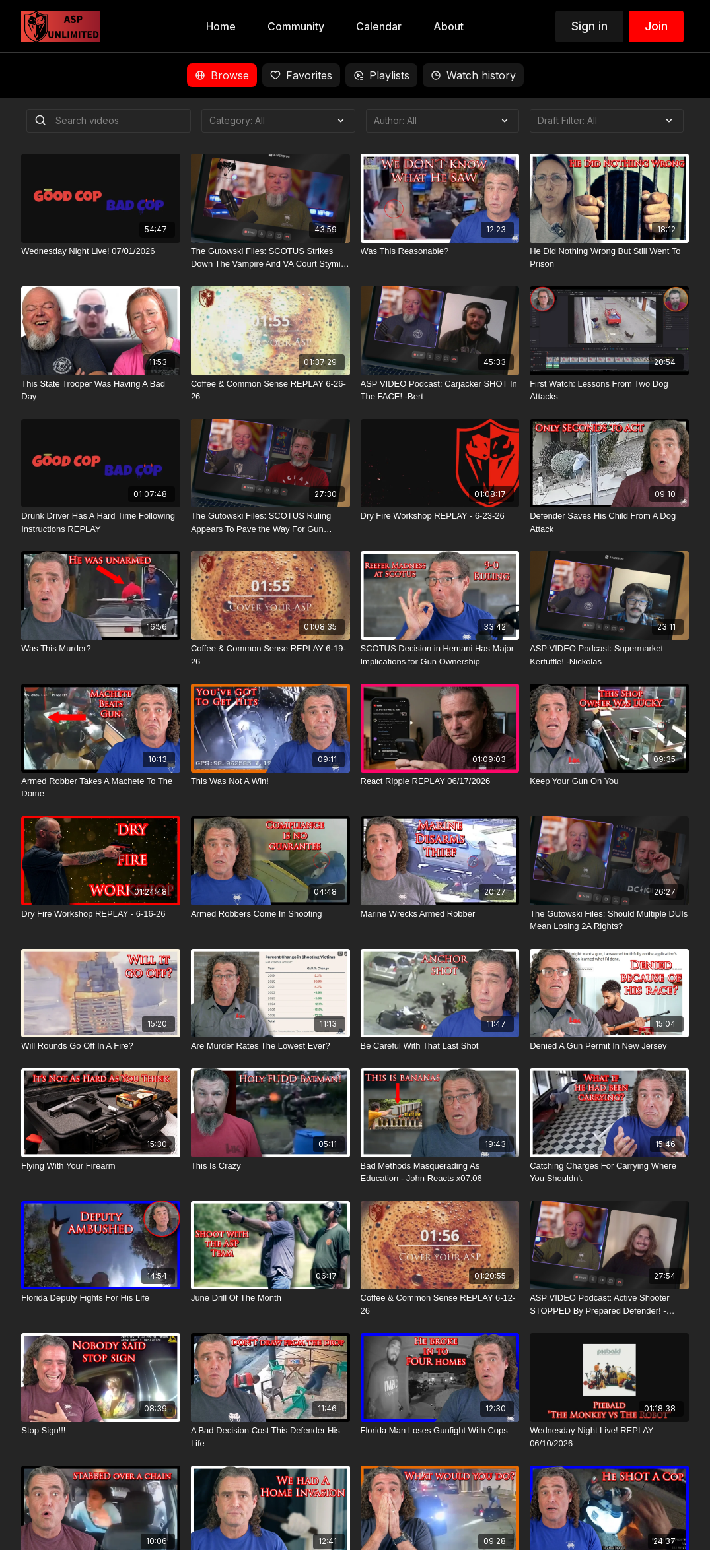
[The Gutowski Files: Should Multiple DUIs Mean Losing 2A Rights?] (609, 920)
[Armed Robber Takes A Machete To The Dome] (100, 787)
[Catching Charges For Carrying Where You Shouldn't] (609, 1172)
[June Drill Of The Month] (270, 1298)
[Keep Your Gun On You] (609, 781)
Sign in (589, 26)
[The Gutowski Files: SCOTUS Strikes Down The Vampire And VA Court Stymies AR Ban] (270, 258)
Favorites (301, 75)
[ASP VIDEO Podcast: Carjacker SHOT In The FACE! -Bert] (440, 390)
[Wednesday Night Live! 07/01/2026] (100, 251)
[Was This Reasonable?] (440, 251)
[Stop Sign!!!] (100, 1430)
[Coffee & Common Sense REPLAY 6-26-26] (270, 390)
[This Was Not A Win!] (270, 781)
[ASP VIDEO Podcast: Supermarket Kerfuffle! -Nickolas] (609, 655)
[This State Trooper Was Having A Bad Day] (100, 390)
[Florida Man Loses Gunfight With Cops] (440, 1430)
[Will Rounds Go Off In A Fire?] (100, 1045)
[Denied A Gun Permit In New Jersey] (609, 1045)
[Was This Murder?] (100, 648)
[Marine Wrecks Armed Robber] (440, 913)
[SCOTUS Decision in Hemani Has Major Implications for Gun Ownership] (440, 655)
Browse (222, 75)
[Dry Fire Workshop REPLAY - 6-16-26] (100, 913)
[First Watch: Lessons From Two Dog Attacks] (609, 390)
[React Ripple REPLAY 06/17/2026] (440, 781)
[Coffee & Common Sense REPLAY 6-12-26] (440, 1304)
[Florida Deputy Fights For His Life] (100, 1298)
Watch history (473, 75)
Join (656, 26)
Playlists (381, 75)
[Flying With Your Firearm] (100, 1166)
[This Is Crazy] (270, 1166)
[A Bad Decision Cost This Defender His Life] (270, 1437)
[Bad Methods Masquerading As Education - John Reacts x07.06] (440, 1172)
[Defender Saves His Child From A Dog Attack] (609, 522)
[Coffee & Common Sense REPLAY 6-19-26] (270, 655)
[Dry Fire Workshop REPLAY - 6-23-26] (440, 516)
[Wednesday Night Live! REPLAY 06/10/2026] (609, 1437)
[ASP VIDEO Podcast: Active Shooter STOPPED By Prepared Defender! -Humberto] (609, 1304)
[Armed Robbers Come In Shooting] (270, 913)
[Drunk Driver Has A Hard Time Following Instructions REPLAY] (100, 522)
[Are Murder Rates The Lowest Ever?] (270, 1045)
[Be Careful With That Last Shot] (440, 1045)
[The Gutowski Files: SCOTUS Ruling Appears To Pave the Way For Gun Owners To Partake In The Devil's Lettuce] (270, 522)
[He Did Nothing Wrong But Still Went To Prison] (609, 258)
